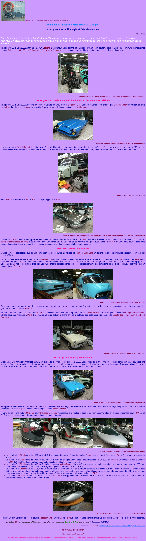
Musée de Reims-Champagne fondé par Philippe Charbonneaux (122, 526)
